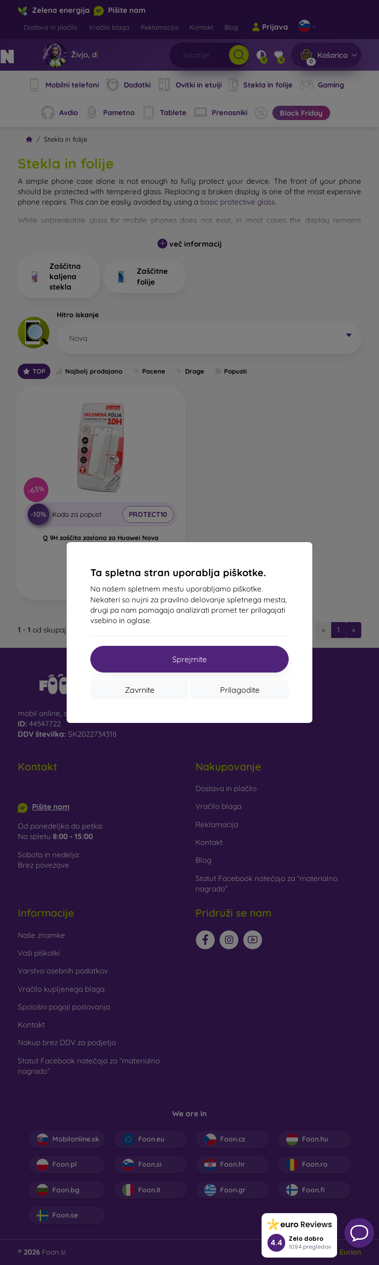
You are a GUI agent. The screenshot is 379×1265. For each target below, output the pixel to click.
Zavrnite (139, 690)
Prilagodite (240, 690)
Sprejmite (189, 659)
